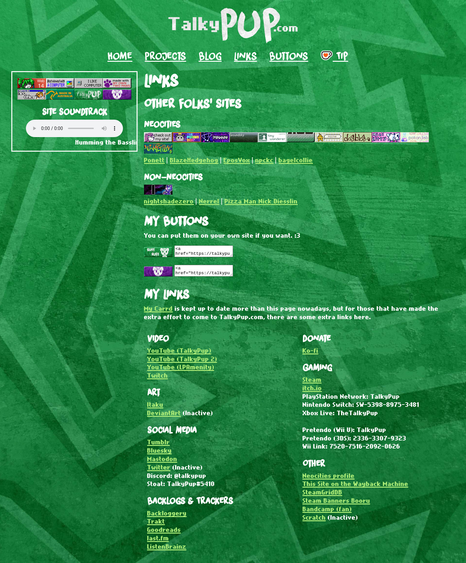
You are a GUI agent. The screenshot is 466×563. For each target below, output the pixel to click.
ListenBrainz (166, 550)
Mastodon (162, 462)
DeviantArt (164, 416)
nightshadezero (169, 201)
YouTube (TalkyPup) (179, 354)
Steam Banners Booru (336, 504)
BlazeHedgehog (194, 160)
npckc (264, 160)
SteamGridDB (322, 496)
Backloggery (167, 517)
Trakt (156, 525)
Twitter (159, 471)
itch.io (312, 391)
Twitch (157, 379)
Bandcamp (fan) (327, 512)
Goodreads (164, 533)
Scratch (314, 521)
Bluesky (159, 454)
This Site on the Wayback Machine (355, 487)
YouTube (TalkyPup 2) (182, 362)
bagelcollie (296, 160)
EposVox (237, 160)
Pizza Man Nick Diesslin (261, 201)
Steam (312, 383)
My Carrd (158, 312)
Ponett (154, 160)
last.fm (158, 541)
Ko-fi (310, 354)
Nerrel (209, 201)
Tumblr (158, 445)
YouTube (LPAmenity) (180, 370)
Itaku (155, 408)
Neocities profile (329, 479)
